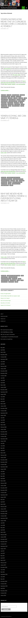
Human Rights (4, 277)
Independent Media (5, 180)
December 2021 (4, 431)
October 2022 (3, 410)
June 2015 (3, 576)
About (2, 313)
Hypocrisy (15, 278)
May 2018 (3, 527)
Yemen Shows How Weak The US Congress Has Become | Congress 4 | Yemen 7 (14, 22)
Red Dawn (16, 102)
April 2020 (3, 478)
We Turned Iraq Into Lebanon (7, 329)
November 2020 (4, 462)
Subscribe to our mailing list (8, 604)
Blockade (4, 177)
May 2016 (3, 572)
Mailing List (3, 318)
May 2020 (3, 476)
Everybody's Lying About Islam (14, 177)
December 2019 (4, 487)
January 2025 (3, 368)
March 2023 (3, 403)
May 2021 (3, 448)
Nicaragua (4, 102)
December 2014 (4, 581)
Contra (15, 98)
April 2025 (3, 363)
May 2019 (3, 499)
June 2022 (3, 420)
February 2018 (3, 534)
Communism (4, 98)
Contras (21, 98)
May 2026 (3, 347)
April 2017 (3, 558)
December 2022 (4, 408)
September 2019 (4, 494)
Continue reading (5, 90)
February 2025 (3, 366)
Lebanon (12, 180)
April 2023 (3, 401)
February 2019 (3, 506)
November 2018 (4, 513)
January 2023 (3, 406)
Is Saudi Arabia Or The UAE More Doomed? (9, 336)
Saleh (21, 102)
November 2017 (4, 541)
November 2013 (4, 590)
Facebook (9, 84)
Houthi (23, 99)
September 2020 (4, 466)
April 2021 (3, 450)
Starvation (17, 104)
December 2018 (4, 511)
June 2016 (3, 569)
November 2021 (4, 434)
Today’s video (4, 257)
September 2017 (4, 546)
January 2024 (3, 387)
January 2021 (3, 457)
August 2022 (3, 415)
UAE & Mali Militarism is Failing (7, 332)
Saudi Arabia (10, 104)
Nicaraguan (10, 102)
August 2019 (3, 497)
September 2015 (4, 574)
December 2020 (4, 459)
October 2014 (3, 583)
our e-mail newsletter (20, 84)
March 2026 (3, 352)
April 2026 (3, 349)
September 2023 (4, 392)
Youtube (13, 84)
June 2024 (3, 380)
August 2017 (3, 548)
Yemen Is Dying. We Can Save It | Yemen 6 (13, 116)
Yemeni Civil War (5, 107)
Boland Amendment (6, 96)
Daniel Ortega (5, 99)
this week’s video (16, 74)
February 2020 (3, 483)
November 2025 (4, 354)
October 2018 (3, 515)
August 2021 (3, 441)
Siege (18, 280)
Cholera (13, 96)
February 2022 (3, 427)
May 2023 (3, 399)
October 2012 (3, 593)
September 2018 (4, 518)
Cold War (19, 96)
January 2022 (3, 429)
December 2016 (4, 567)
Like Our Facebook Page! (6, 300)
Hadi (22, 275)
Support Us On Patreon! (6, 305)
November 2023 (4, 389)
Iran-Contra (21, 101)
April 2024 (3, 382)
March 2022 (3, 424)
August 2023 (3, 394)
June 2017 (3, 553)
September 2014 (4, 586)
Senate (10, 182)
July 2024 (2, 378)
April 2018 (3, 529)
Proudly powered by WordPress (6, 616)
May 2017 (3, 555)
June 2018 (3, 525)
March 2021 (3, 452)
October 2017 (3, 543)
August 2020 (3, 469)
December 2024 (4, 371)
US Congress (4, 105)
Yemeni (22, 105)
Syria (22, 280)
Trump (22, 104)
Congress (10, 98)
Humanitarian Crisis (13, 101)
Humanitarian (4, 101)
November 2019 (4, 490)
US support (11, 281)
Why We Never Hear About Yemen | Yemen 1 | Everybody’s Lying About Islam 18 (14, 197)
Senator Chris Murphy (17, 182)
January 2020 (3, 485)
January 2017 (3, 565)
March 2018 (3, 532)
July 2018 (2, 522)
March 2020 (3, 480)
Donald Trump (12, 99)
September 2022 (4, 413)
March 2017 (3, 560)
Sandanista (4, 104)
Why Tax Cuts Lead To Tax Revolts (8, 334)
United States (4, 281)
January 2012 (3, 595)
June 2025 (3, 361)
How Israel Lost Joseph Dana (6, 339)
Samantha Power (5, 280)
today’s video (4, 152)
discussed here (7, 68)
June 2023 (3, 396)
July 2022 (2, 417)
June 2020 (3, 473)
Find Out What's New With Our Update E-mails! (10, 295)
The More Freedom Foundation (9, 8)
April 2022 (3, 422)
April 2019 (3, 501)
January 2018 (3, 536)
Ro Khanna (22, 180)
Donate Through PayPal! (6, 293)
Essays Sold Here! (4, 316)
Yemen (9, 105)
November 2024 (4, 373)
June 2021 (3, 445)
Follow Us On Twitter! (5, 298)
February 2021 (3, 455)
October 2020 (3, 464)
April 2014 (3, 588)
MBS (17, 180)
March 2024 (3, 385)
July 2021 (2, 443)
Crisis (25, 98)
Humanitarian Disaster (6, 278)
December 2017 (4, 539)
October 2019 (3, 492)
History (18, 99)
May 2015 (3, 579)
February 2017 (3, 562)
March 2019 (3, 504)
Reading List (3, 321)
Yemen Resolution (16, 183)
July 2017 (2, 551)
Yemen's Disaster (16, 105)
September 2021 (4, 438)
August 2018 (3, 520)
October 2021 (3, 436)
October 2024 (3, 375)
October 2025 (3, 356)
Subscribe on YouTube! (5, 302)
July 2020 (2, 471)
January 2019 (3, 508)
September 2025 (4, 359)
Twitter (5, 84)
